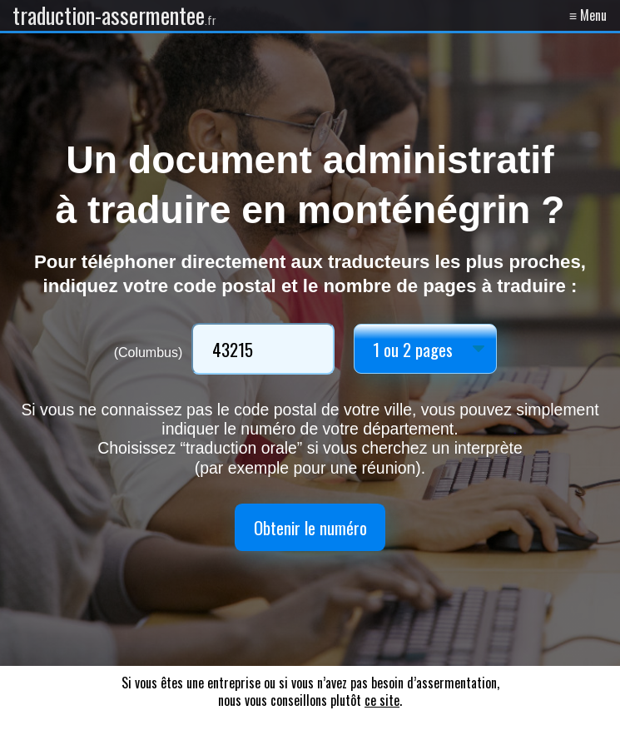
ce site (382, 700)
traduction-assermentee (114, 15)
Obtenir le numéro (310, 527)
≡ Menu (588, 15)
